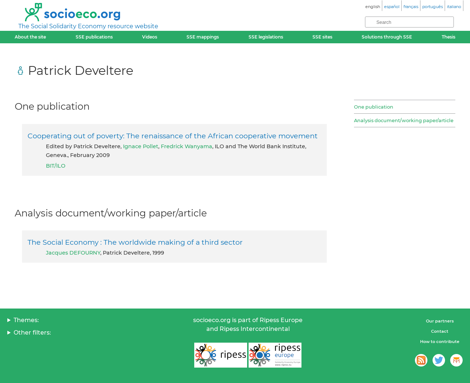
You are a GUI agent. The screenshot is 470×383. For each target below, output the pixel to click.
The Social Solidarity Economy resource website (88, 26)
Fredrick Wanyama (186, 146)
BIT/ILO (55, 166)
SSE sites (322, 37)
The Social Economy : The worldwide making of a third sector (135, 242)
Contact (439, 331)
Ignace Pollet (140, 146)
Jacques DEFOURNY (73, 252)
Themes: (26, 320)
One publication (373, 107)
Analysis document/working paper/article (403, 120)
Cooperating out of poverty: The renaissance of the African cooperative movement (173, 135)
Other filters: (32, 332)
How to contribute (439, 341)
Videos (149, 37)
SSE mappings (203, 37)
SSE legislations (266, 37)
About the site (30, 37)
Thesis (448, 37)
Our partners (440, 321)
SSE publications (94, 37)
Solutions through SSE (387, 37)
